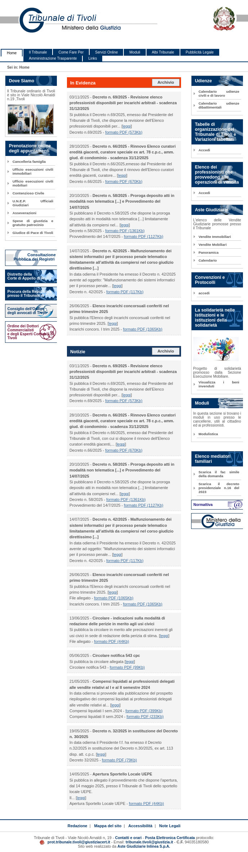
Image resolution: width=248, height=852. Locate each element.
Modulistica (208, 434)
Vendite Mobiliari (213, 245)
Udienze (203, 80)
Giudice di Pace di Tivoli (33, 233)
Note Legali (169, 826)
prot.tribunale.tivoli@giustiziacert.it (79, 842)
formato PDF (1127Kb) (143, 236)
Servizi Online (106, 52)
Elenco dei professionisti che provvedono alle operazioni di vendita (217, 175)
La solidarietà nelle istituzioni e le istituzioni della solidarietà (215, 318)
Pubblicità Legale (200, 52)
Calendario (208, 260)
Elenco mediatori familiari (213, 459)
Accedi (204, 150)
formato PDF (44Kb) (111, 641)
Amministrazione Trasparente (53, 58)
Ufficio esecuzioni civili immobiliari (33, 171)
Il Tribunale (38, 52)
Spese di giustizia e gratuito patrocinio (33, 223)
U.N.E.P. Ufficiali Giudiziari (33, 203)
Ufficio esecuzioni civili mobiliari (33, 183)
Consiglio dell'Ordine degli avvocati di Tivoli (27, 311)
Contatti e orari (129, 838)
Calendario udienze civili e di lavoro (219, 93)
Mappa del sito (107, 826)
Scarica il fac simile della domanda (219, 474)
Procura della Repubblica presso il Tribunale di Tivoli (31, 294)
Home (12, 53)
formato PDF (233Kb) (144, 716)
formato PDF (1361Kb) (124, 231)
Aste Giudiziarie (212, 209)
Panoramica (209, 252)
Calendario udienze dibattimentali (219, 105)
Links (92, 58)
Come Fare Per (71, 52)
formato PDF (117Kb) (124, 292)
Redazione (77, 826)
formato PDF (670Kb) (123, 181)
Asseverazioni (24, 213)
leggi (127, 126)
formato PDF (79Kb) (119, 760)
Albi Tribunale (163, 52)
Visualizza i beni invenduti (219, 384)
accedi (204, 293)
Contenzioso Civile (28, 193)
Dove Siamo (21, 80)
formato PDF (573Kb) (123, 132)
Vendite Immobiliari (215, 237)
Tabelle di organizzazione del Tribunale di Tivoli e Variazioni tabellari (215, 132)
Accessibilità (140, 826)
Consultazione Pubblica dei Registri (35, 257)
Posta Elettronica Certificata (170, 838)
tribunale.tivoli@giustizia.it (149, 842)
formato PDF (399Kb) (143, 711)
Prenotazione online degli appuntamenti (30, 148)
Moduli (134, 52)
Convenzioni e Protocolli (210, 280)
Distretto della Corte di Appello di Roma (29, 276)
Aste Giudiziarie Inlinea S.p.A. (143, 846)
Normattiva (202, 505)
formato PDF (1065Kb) (142, 329)
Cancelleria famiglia (29, 162)
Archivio (165, 82)
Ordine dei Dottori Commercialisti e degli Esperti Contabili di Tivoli (31, 332)
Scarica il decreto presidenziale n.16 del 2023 (219, 488)
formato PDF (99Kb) (127, 667)
